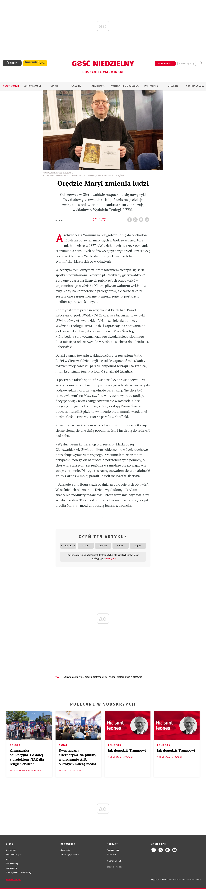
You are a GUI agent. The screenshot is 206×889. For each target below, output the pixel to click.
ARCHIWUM (98, 85)
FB (130, 218)
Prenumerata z (31, 63)
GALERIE (76, 85)
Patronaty (151, 85)
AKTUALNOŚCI (32, 85)
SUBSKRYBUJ (165, 63)
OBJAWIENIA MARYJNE (73, 677)
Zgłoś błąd (13, 880)
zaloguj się (186, 63)
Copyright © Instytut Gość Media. (164, 880)
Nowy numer (11, 85)
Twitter (136, 218)
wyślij (147, 218)
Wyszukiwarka (200, 63)
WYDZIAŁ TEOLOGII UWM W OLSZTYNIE (125, 677)
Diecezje (173, 85)
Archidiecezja (195, 85)
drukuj (142, 218)
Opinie (55, 85)
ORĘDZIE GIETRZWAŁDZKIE (96, 677)
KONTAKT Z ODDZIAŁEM (125, 85)
